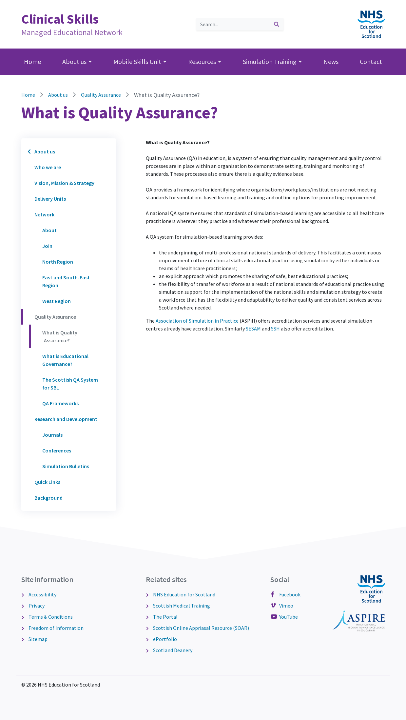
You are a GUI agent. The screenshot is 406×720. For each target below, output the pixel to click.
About (49, 230)
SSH (275, 328)
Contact (371, 61)
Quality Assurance (101, 94)
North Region (57, 261)
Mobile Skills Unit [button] (137, 61)
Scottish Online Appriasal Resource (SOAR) (200, 628)
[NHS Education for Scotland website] (371, 23)
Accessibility (42, 594)
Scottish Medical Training (181, 605)
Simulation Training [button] (270, 61)
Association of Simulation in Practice (197, 320)
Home (32, 61)
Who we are (47, 167)
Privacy (36, 605)
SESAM (253, 328)
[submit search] (276, 24)
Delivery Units (50, 198)
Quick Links (47, 482)
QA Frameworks (60, 403)
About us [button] (74, 61)
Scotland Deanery (172, 650)
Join (47, 246)
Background (48, 497)
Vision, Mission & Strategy (64, 183)
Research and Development (65, 419)
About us (58, 94)
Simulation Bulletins (65, 466)
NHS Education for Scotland (183, 594)
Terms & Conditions (50, 616)
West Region (56, 301)
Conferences (56, 450)
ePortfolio (164, 639)
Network (44, 214)
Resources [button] (202, 61)
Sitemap (38, 639)
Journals (52, 434)
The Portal (165, 616)
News (330, 61)
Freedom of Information (56, 628)
